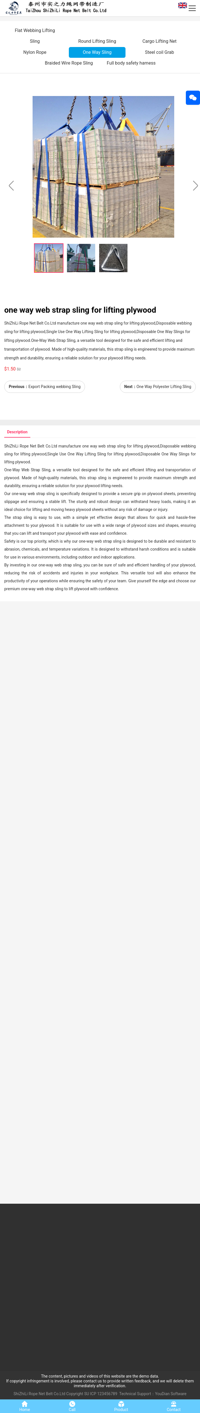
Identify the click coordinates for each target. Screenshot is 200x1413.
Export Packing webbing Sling (54, 386)
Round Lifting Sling (97, 41)
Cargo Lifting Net (159, 41)
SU (86, 1393)
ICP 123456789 (103, 1393)
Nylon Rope (34, 52)
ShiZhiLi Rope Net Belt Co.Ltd (39, 1393)
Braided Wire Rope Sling (69, 63)
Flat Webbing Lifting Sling (35, 36)
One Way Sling (97, 52)
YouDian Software (170, 1393)
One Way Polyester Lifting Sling (164, 386)
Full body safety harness (131, 63)
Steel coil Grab (159, 52)
